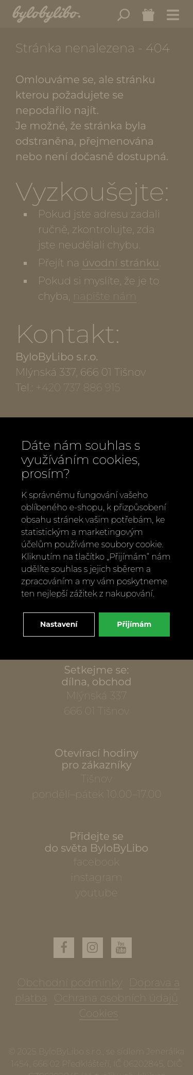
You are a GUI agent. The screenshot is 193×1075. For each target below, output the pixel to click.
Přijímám (134, 624)
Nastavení (59, 624)
